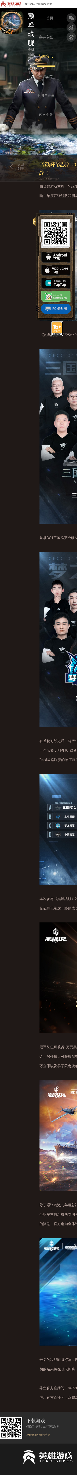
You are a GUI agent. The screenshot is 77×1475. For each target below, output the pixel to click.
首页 (49, 18)
